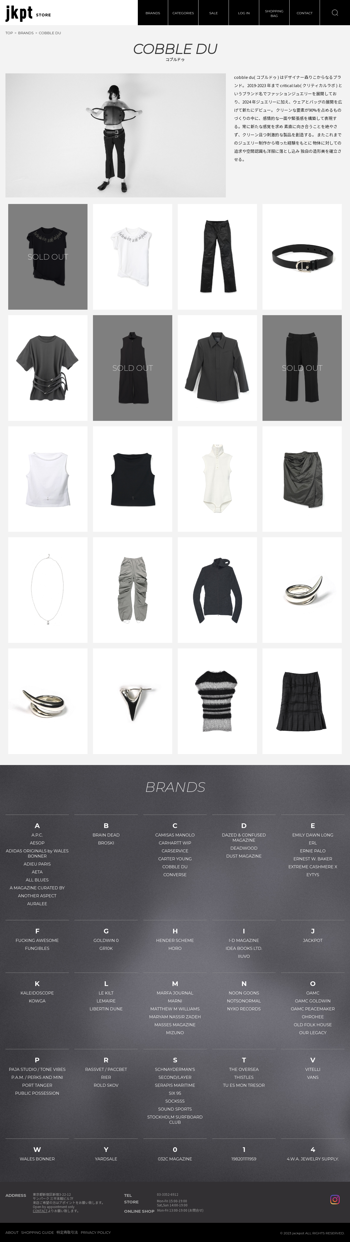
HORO (175, 948)
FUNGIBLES (37, 948)
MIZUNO (175, 1032)
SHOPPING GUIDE (37, 1232)
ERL (313, 843)
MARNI (175, 1001)
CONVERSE (174, 874)
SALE (213, 13)
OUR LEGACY (312, 1032)
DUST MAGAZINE (244, 856)
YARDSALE (106, 1159)
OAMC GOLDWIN (313, 1001)
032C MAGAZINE (175, 1159)
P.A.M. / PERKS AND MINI (37, 1077)
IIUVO (244, 956)
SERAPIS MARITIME (175, 1085)
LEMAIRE (106, 1001)
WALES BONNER (37, 1159)
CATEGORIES (183, 13)
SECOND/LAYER (175, 1077)
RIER (106, 1077)
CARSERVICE (175, 850)
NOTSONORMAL (244, 1001)
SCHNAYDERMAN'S (175, 1069)
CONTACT (305, 13)
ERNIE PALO (313, 850)
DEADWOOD (243, 848)
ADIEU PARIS (37, 864)
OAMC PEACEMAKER (313, 1008)
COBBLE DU (175, 866)
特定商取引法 (67, 1232)
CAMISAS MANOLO (175, 835)
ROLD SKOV (106, 1085)
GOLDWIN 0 (106, 940)
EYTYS (313, 874)
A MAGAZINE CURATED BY (37, 887)
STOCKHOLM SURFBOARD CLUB (175, 1119)
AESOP (37, 843)
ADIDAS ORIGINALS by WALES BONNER (37, 853)
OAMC (312, 993)
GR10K (106, 948)
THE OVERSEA (244, 1069)
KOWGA (37, 1001)
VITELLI (312, 1069)
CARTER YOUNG (175, 858)
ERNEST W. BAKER (312, 858)
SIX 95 (175, 1093)
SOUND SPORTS (175, 1109)
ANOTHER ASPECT (37, 895)
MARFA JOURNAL (175, 993)
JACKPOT (312, 940)
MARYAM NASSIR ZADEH (175, 1016)
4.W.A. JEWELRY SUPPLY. (313, 1159)
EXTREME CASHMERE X (312, 866)
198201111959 (244, 1159)
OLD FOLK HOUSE (313, 1024)
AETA (37, 872)
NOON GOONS (244, 993)
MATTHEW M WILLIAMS (175, 1008)
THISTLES (243, 1077)
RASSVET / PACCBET (106, 1069)
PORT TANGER (37, 1085)
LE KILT (106, 993)
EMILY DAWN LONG (312, 835)
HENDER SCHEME (175, 940)
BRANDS (152, 13)
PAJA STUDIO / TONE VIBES (37, 1069)
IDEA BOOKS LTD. (244, 948)
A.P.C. (37, 835)
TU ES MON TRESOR (244, 1085)
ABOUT (12, 1232)
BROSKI (106, 843)
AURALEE (37, 903)
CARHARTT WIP (175, 843)
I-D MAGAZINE (244, 940)
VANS (313, 1077)
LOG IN (244, 13)
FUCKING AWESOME (37, 940)
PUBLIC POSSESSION (37, 1093)
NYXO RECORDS (244, 1008)
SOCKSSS (175, 1101)
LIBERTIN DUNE (105, 1008)
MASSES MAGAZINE (175, 1024)
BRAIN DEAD (105, 835)
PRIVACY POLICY (96, 1232)
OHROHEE (313, 1016)
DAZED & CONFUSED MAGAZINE (244, 837)
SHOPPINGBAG (274, 13)
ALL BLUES (37, 879)
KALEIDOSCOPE (37, 993)
